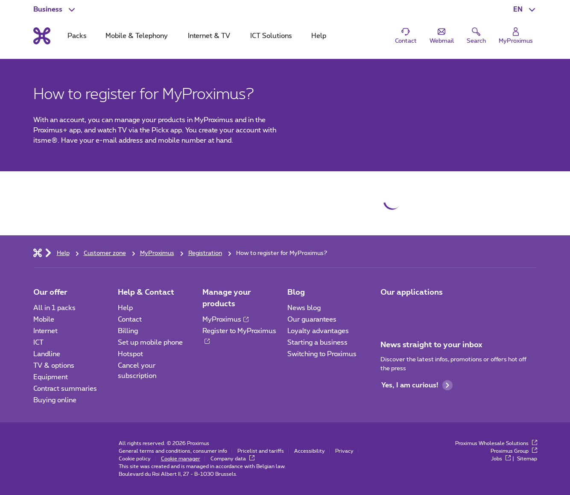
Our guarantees (311, 319)
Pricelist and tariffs (260, 451)
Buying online (54, 400)
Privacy (344, 451)
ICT (38, 342)
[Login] (515, 36)
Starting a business (317, 342)
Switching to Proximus (322, 354)
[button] (525, 9)
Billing (128, 331)
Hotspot (130, 354)
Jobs (501, 458)
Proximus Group (514, 451)
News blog (304, 308)
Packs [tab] (77, 35)
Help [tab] (318, 35)
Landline (46, 354)
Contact (130, 319)
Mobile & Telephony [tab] (136, 35)
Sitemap (527, 458)
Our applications (411, 292)
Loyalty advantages (318, 331)
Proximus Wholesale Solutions (496, 443)
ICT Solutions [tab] (271, 35)
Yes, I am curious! (417, 385)
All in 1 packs (54, 308)
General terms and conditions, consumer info (173, 451)
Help (125, 308)
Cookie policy (135, 458)
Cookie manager (180, 458)
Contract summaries (65, 388)
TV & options (53, 365)
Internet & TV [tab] (209, 35)
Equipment (50, 377)
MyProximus (225, 319)
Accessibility (309, 451)
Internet (45, 331)
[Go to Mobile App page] (388, 310)
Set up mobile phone (150, 342)
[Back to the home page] (41, 36)
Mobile (43, 319)
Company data (232, 458)
